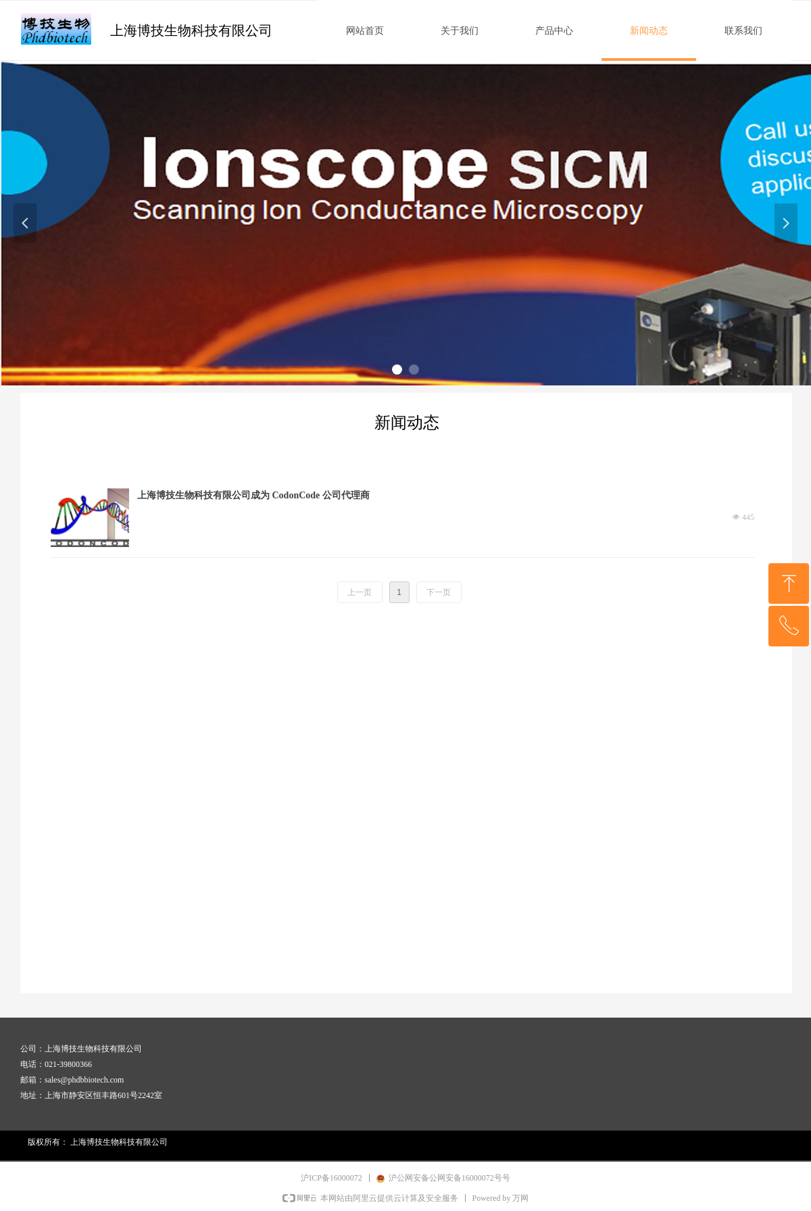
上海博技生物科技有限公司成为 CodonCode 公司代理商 (253, 495)
